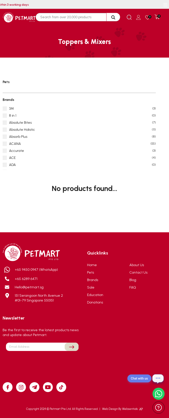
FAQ (132, 287)
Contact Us (138, 272)
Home (92, 265)
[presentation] (42, 361)
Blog (132, 280)
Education (95, 295)
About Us (136, 265)
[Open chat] (158, 378)
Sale (90, 287)
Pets (90, 272)
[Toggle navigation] (165, 5)
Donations (95, 302)
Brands (92, 280)
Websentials (132, 409)
